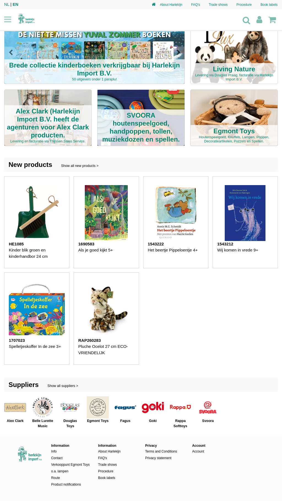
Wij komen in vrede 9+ (237, 250)
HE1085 (16, 244)
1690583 (86, 244)
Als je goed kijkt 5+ (95, 250)
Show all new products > (80, 166)
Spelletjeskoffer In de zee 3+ (35, 346)
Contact (57, 458)
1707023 (17, 340)
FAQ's (195, 5)
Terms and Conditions (161, 451)
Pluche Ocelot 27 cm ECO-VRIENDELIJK (103, 349)
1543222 (156, 244)
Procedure (244, 5)
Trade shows (218, 5)
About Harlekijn (171, 5)
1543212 (225, 244)
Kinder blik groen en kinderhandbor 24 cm (28, 253)
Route (55, 478)
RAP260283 (89, 340)
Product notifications (66, 484)
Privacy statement (158, 458)
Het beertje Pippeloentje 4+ (173, 250)
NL (6, 4)
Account (198, 451)
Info (54, 451)
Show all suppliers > (62, 386)
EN (15, 4)
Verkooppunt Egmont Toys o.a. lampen (70, 468)
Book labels (269, 5)
